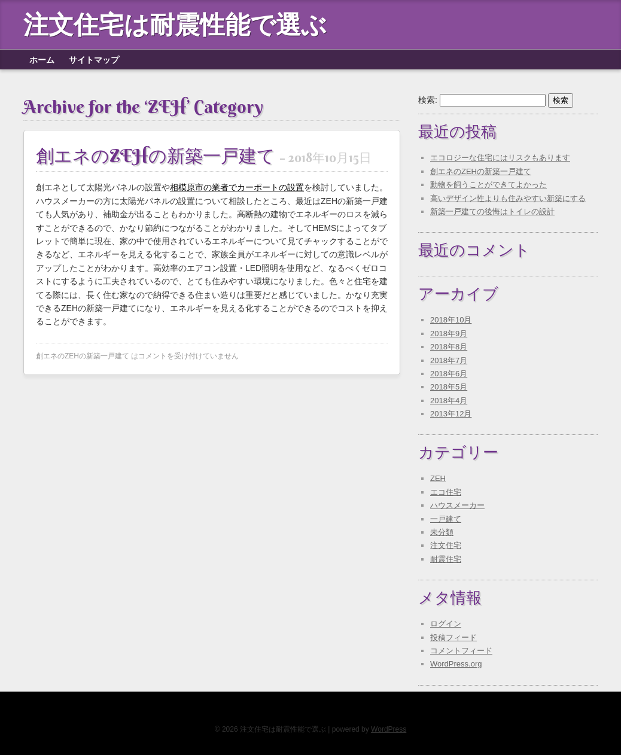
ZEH (438, 478)
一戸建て (445, 519)
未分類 (441, 532)
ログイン (445, 623)
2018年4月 (448, 400)
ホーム (41, 60)
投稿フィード (453, 637)
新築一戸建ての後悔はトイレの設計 (492, 211)
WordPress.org (456, 663)
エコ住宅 (445, 492)
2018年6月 (448, 373)
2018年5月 (448, 386)
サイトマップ (94, 60)
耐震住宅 (445, 559)
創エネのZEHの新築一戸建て (204, 156)
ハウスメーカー (457, 505)
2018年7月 (448, 360)
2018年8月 (448, 346)
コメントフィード (461, 650)
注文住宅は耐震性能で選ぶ (175, 24)
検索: (427, 100)
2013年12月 (450, 413)
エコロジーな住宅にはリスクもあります (500, 157)
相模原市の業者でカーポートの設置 (237, 187)
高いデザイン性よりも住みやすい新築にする (508, 198)
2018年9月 (448, 333)
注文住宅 (445, 545)
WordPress (388, 729)
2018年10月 (450, 319)
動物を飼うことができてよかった (488, 184)
